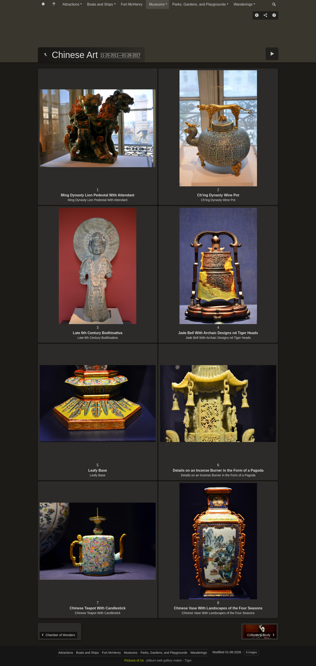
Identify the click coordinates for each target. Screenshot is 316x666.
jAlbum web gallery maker (164, 660)
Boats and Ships (100, 4)
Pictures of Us (134, 660)
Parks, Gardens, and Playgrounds (199, 4)
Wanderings (243, 4)
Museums (157, 4)
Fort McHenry (132, 4)
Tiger (188, 660)
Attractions (71, 4)
